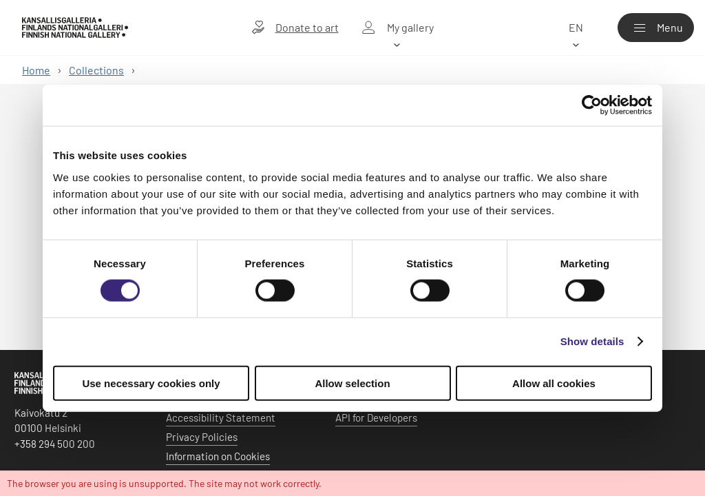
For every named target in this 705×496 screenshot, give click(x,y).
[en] (575, 27)
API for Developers (376, 417)
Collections (96, 69)
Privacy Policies (202, 437)
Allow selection (352, 383)
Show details (592, 341)
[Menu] (656, 27)
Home (36, 69)
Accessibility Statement (220, 417)
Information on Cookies (218, 456)
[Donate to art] (295, 27)
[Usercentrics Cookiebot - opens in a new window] (592, 105)
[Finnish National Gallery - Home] (75, 28)
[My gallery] (397, 27)
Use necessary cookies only (151, 383)
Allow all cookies (554, 383)
